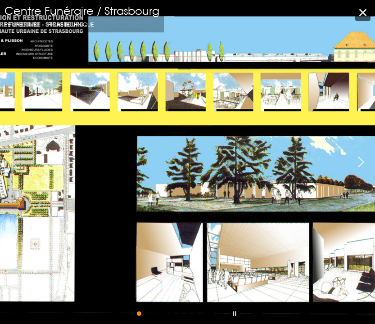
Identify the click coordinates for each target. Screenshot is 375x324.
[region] (187, 162)
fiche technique (71, 24)
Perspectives (22, 24)
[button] (14, 162)
